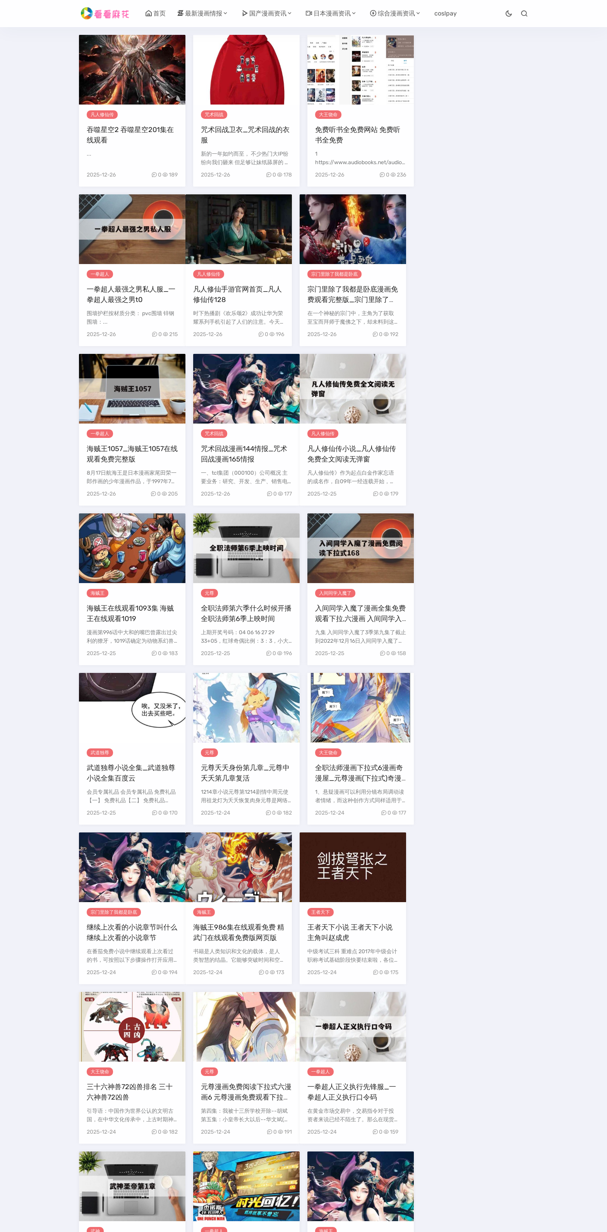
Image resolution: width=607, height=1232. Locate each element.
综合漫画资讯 (392, 13)
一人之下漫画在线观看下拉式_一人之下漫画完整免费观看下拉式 (246, 1097)
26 (473, 1165)
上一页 (127, 1165)
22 (406, 1165)
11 (232, 1165)
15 (295, 1165)
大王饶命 (328, 114)
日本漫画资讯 (328, 13)
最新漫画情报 (199, 13)
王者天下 (214, 752)
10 (216, 1165)
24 (440, 1165)
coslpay (445, 13)
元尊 (323, 433)
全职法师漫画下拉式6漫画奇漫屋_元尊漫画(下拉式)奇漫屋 (359, 618)
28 (506, 1165)
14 (279, 1165)
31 (288, 1179)
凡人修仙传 (102, 114)
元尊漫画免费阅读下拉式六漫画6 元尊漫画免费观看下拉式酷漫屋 (474, 778)
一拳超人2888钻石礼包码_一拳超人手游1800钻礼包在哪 (358, 937)
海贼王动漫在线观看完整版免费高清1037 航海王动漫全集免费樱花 (474, 937)
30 (271, 1179)
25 (457, 1165)
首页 (156, 13)
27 (490, 1165)
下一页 (326, 1179)
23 (423, 1165)
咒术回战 (214, 114)
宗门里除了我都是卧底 (228, 274)
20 (373, 1165)
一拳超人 (442, 114)
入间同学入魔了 (449, 433)
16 (311, 1165)
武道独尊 (100, 593)
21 (390, 1165)
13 (263, 1165)
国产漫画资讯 (264, 13)
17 (326, 1165)
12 (247, 1165)
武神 (209, 912)
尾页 (350, 1179)
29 (255, 1179)
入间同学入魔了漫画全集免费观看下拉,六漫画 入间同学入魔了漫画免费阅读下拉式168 (474, 459)
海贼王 (212, 433)
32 (304, 1179)
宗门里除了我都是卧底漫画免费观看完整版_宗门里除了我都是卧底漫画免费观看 (246, 299)
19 (357, 1165)
